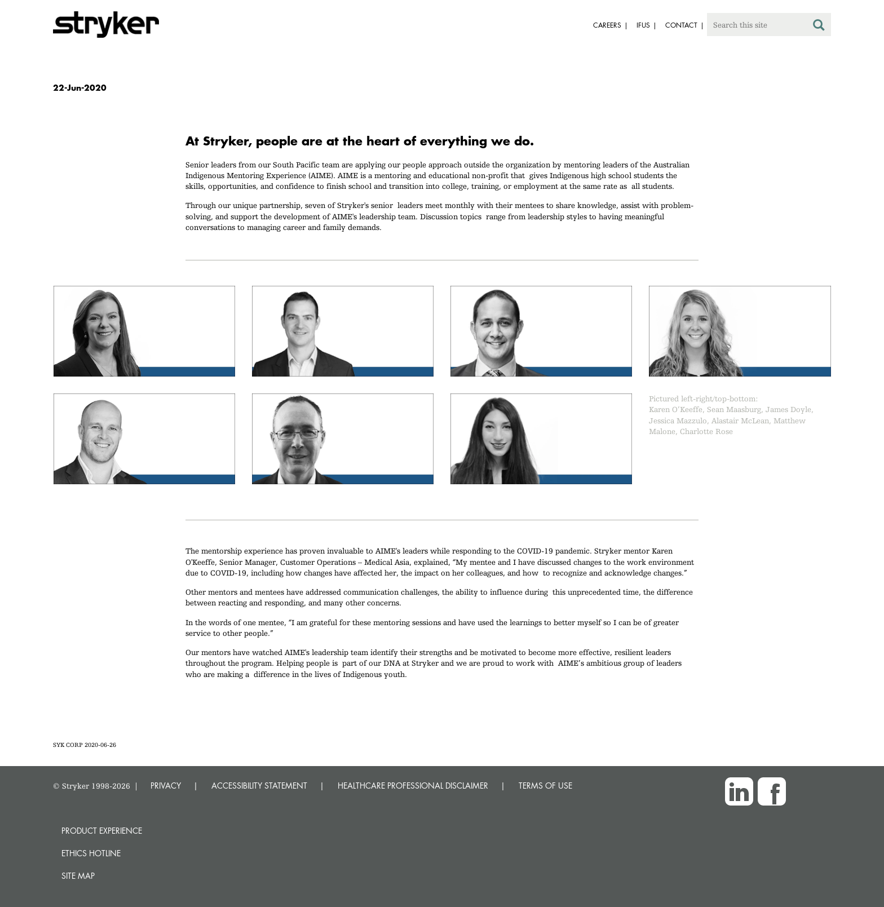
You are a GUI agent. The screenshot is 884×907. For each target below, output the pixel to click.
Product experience (101, 830)
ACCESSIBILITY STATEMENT (259, 785)
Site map (78, 875)
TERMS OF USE (545, 785)
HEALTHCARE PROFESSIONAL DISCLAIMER (413, 785)
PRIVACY (166, 785)
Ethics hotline (91, 853)
